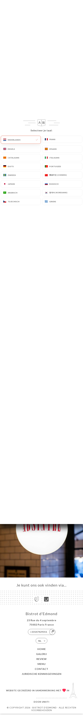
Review (41, 658)
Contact (41, 668)
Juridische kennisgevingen (41, 673)
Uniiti (45, 701)
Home (41, 648)
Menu (42, 663)
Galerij (41, 653)
